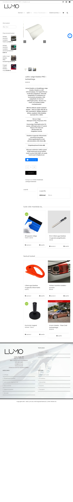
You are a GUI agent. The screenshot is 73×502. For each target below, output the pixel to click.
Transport (42, 393)
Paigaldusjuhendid (9, 382)
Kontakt (6, 396)
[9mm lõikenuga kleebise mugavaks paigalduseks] (59, 225)
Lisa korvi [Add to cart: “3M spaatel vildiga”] (28, 248)
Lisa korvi (31, 176)
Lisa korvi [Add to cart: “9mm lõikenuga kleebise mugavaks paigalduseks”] (53, 249)
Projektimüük (43, 355)
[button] (67, 13)
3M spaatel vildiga (31, 239)
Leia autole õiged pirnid (11, 385)
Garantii (41, 359)
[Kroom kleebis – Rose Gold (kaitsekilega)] (59, 315)
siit (44, 144)
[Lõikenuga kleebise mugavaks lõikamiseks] (34, 275)
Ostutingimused (44, 378)
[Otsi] (9, 27)
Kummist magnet (31, 329)
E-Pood (6, 378)
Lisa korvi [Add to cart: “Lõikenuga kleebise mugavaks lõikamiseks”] (28, 299)
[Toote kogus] (31, 171)
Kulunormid (7, 389)
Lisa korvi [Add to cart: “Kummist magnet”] (28, 338)
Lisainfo (25, 193)
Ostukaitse (42, 385)
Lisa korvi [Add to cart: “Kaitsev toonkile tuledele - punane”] (53, 299)
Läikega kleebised (30, 185)
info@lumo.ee (26, 2)
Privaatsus (42, 382)
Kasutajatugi (32, 163)
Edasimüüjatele (8, 393)
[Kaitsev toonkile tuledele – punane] (59, 275)
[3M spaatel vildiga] (34, 225)
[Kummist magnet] (34, 315)
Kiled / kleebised (38, 183)
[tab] (29, 193)
